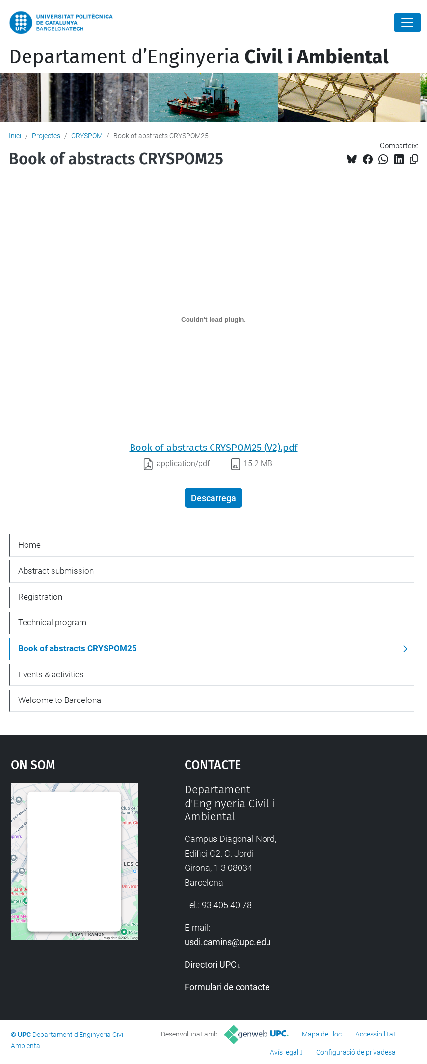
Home (29, 545)
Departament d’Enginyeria (199, 57)
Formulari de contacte (227, 987)
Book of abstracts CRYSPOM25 (77, 648)
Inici (15, 136)
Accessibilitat (375, 1034)
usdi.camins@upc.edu (228, 942)
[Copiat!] (414, 159)
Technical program (52, 622)
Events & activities (51, 674)
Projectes (46, 136)
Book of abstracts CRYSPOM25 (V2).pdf (214, 447)
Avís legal (284, 1052)
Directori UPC (211, 964)
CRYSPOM (87, 136)
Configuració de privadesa (356, 1052)
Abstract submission (56, 571)
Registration (40, 597)
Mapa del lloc (322, 1034)
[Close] (407, 22)
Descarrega (213, 498)
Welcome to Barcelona (59, 700)
